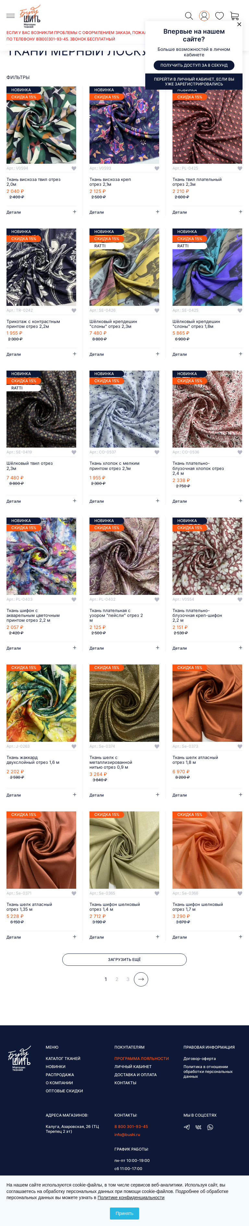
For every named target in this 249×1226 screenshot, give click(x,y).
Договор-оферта (200, 1074)
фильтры (18, 77)
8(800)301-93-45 (52, 39)
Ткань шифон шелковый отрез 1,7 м (199, 920)
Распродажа (60, 1090)
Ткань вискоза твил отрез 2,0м (28, 182)
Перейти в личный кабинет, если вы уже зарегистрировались (194, 81)
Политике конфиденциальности (131, 1197)
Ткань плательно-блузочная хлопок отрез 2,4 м (199, 475)
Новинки (55, 1082)
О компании (59, 1098)
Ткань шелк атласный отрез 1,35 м (30, 920)
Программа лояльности (141, 1074)
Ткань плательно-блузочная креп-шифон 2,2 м (198, 622)
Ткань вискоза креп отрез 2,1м (111, 182)
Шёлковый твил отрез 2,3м (30, 472)
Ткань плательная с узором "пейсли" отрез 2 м (115, 622)
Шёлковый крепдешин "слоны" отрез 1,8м (197, 324)
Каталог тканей (63, 1074)
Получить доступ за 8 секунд (194, 65)
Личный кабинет (133, 1082)
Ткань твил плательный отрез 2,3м (198, 182)
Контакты (125, 1098)
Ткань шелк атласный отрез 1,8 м (196, 773)
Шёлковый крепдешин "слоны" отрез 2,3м (114, 324)
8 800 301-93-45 (131, 1142)
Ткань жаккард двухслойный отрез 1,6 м (31, 775)
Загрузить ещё (124, 974)
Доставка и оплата (135, 1090)
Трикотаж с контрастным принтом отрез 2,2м (31, 327)
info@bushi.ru (127, 1150)
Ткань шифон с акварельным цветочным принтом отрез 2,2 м (29, 625)
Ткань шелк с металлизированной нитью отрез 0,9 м (111, 775)
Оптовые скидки (64, 1106)
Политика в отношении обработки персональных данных (208, 1087)
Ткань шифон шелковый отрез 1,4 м (116, 920)
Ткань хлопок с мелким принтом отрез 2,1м (115, 472)
